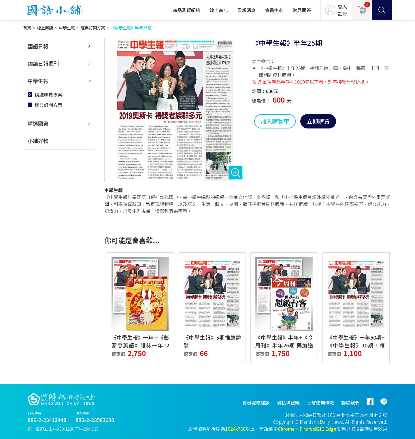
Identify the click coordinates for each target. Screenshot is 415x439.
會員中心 (274, 10)
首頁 (27, 28)
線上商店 (219, 10)
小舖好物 (38, 140)
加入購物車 (275, 121)
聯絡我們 (350, 402)
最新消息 (246, 10)
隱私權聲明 (288, 402)
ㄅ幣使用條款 (320, 402)
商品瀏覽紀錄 (186, 10)
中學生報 (67, 28)
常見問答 (302, 10)
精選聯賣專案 (48, 94)
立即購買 (318, 121)
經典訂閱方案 (93, 28)
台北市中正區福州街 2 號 (361, 414)
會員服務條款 (256, 402)
